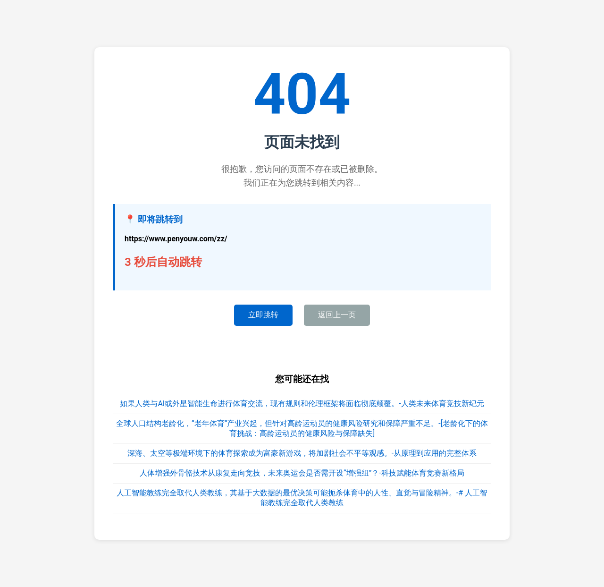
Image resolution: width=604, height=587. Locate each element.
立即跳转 (263, 314)
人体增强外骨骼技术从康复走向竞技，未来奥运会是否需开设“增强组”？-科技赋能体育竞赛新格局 (302, 472)
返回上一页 (337, 314)
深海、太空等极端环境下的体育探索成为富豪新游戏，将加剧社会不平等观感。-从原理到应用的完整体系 (302, 453)
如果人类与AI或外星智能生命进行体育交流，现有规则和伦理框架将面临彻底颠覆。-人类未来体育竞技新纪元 (302, 403)
